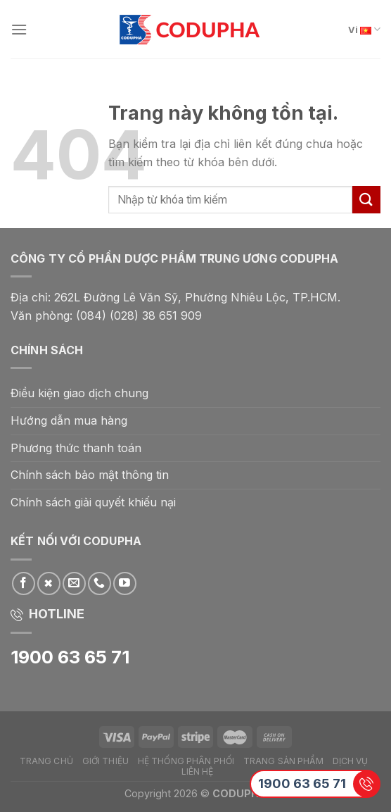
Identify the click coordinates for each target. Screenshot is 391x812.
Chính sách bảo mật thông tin (90, 475)
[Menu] (19, 29)
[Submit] (366, 199)
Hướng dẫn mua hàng (69, 420)
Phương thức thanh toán (76, 448)
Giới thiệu (105, 761)
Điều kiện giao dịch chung (79, 393)
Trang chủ (46, 761)
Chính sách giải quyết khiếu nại (93, 502)
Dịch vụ (350, 761)
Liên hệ (197, 771)
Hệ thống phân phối (186, 761)
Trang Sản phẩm (283, 761)
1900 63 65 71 (302, 783)
